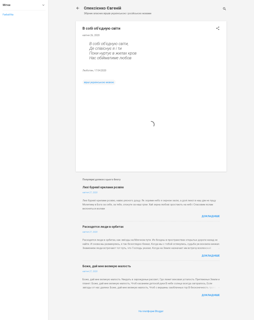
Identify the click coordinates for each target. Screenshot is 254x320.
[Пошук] (224, 9)
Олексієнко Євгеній (102, 8)
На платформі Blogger (151, 311)
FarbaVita (8, 14)
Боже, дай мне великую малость (107, 266)
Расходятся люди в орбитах (103, 226)
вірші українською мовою (99, 82)
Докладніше (211, 216)
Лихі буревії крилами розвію (103, 187)
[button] (218, 28)
